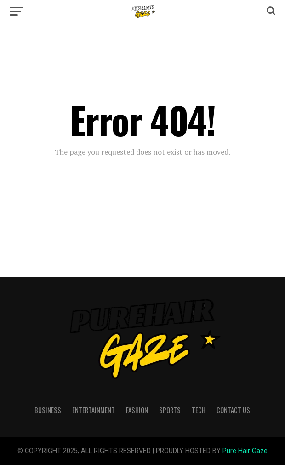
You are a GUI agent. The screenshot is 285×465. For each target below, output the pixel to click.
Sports (170, 410)
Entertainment (93, 410)
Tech (198, 410)
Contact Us (233, 410)
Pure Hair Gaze (245, 451)
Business (47, 410)
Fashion (137, 410)
